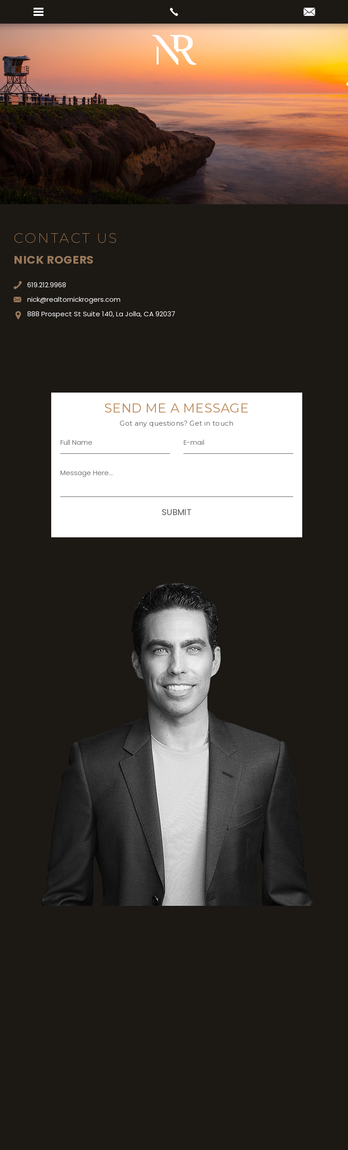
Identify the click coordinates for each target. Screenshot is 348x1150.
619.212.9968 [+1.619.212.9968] (40, 285)
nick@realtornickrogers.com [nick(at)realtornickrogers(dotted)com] (67, 299)
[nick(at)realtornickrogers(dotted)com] (309, 12)
